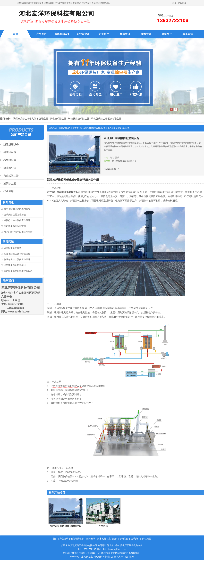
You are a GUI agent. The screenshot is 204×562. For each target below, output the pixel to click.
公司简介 (167, 33)
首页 (174, 3)
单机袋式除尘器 (99, 118)
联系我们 (135, 538)
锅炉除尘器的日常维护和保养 (18, 271)
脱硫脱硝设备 (62, 33)
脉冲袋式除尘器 (58, 118)
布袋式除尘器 (11, 175)
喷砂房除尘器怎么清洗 (15, 214)
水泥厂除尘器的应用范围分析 (18, 232)
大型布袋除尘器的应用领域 (17, 209)
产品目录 (103, 526)
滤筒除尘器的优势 (12, 248)
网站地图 (182, 3)
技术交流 (146, 33)
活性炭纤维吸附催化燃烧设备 (116, 128)
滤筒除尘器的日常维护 (15, 265)
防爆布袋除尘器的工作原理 (17, 259)
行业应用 (104, 33)
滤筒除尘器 (115, 118)
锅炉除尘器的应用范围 (15, 226)
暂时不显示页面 (71, 128)
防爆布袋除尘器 (21, 118)
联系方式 (188, 33)
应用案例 (112, 538)
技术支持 (101, 538)
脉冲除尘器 (9, 167)
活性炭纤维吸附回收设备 (91, 128)
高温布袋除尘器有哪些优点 (17, 253)
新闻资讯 (125, 33)
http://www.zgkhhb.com (114, 549)
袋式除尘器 (9, 152)
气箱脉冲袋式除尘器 (78, 118)
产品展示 (41, 33)
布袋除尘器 (83, 33)
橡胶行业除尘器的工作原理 (17, 220)
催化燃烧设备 (77, 538)
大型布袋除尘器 (39, 118)
